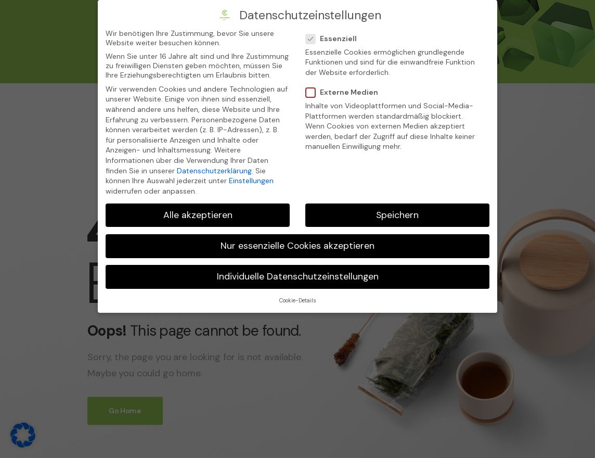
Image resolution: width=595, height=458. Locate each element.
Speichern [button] (397, 214)
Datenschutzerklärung (214, 169)
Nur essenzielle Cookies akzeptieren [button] (297, 244)
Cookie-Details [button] (297, 300)
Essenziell (331, 37)
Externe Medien (342, 91)
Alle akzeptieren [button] (197, 214)
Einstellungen (251, 180)
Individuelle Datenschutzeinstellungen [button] (298, 275)
